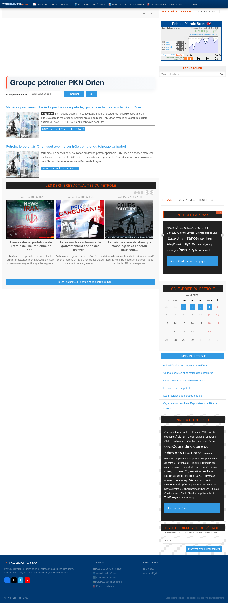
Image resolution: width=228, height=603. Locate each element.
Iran (209, 238)
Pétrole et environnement (186, 489)
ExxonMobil (183, 462)
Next (152, 192)
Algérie (170, 228)
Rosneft (205, 489)
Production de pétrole (177, 484)
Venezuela (205, 250)
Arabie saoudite (188, 228)
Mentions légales (151, 573)
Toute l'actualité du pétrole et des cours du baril (85, 281)
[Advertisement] (80, 48)
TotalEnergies (172, 497)
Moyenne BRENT (168, 55)
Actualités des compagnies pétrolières (185, 365)
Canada (171, 232)
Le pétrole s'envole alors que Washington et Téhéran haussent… (129, 246)
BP (184, 436)
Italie (169, 244)
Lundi (168, 42)
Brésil (205, 227)
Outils (183, 4)
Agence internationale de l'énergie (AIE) (186, 432)
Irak (201, 238)
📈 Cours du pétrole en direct (52, 4)
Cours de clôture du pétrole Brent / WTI (185, 380)
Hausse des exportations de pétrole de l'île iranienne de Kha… (31, 246)
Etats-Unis (175, 238)
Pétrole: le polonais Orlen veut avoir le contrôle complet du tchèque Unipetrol (66, 146)
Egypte (190, 232)
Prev (147, 192)
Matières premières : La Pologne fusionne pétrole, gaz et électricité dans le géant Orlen (74, 107)
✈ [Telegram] (21, 580)
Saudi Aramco (171, 493)
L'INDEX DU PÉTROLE (192, 356)
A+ (144, 13)
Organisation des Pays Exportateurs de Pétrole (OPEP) (190, 406)
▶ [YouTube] (27, 580)
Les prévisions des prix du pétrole (182, 395)
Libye (186, 244)
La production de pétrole (177, 388)
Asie (178, 436)
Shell (183, 493)
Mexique (196, 244)
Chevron (210, 436)
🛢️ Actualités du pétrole (90, 4)
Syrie (194, 250)
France (191, 238)
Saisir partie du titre (16, 94)
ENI (189, 458)
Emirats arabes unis (206, 232)
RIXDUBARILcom (20, 563)
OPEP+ (179, 471)
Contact (195, 4)
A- (152, 13)
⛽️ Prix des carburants (161, 4)
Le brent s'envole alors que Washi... (203, 35)
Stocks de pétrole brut (201, 493)
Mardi (168, 44)
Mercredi (169, 47)
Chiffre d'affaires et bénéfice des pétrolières (188, 372)
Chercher (73, 93)
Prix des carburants (200, 480)
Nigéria (207, 244)
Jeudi (168, 50)
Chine (181, 232)
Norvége (172, 250)
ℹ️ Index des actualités (104, 577)
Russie (184, 250)
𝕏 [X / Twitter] (14, 580)
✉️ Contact (148, 569)
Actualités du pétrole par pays (187, 261)
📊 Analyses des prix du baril (126, 4)
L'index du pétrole (178, 508)
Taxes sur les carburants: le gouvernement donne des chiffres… (80, 246)
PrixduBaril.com (14, 598)
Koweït (177, 244)
